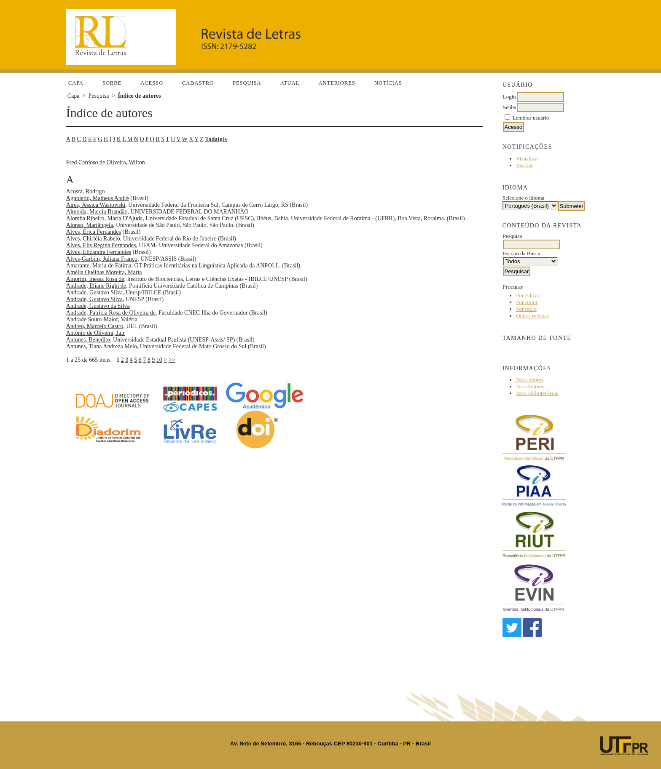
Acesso (151, 83)
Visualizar (527, 158)
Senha (509, 107)
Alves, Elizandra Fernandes (98, 252)
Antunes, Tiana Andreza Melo (101, 346)
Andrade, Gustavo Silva (94, 292)
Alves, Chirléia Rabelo (93, 238)
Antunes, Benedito (88, 339)
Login (509, 96)
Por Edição (528, 295)
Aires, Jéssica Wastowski (96, 205)
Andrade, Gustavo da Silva (98, 306)
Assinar (524, 165)
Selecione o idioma (523, 198)
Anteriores (336, 83)
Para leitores (529, 379)
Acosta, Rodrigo (85, 191)
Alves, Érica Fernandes (93, 232)
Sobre (111, 83)
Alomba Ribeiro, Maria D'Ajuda (104, 218)
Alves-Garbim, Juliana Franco (101, 259)
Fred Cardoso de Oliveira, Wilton (105, 162)
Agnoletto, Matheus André (97, 198)
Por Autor (526, 302)
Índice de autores (139, 96)
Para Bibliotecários (537, 393)
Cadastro (198, 83)
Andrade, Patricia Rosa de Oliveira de (111, 313)
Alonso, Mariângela (89, 225)
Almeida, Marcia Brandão (97, 211)
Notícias (388, 83)
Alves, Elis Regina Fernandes (101, 245)
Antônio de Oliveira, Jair (95, 333)
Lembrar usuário (531, 118)
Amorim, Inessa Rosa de (95, 279)
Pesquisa (247, 83)
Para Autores (530, 386)
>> (172, 360)
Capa (75, 83)
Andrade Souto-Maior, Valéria (101, 319)
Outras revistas (532, 315)
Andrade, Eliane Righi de (96, 286)
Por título (526, 309)
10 (159, 360)
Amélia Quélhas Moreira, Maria (104, 272)
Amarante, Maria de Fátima (99, 265)
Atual (289, 83)
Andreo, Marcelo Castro (95, 326)
